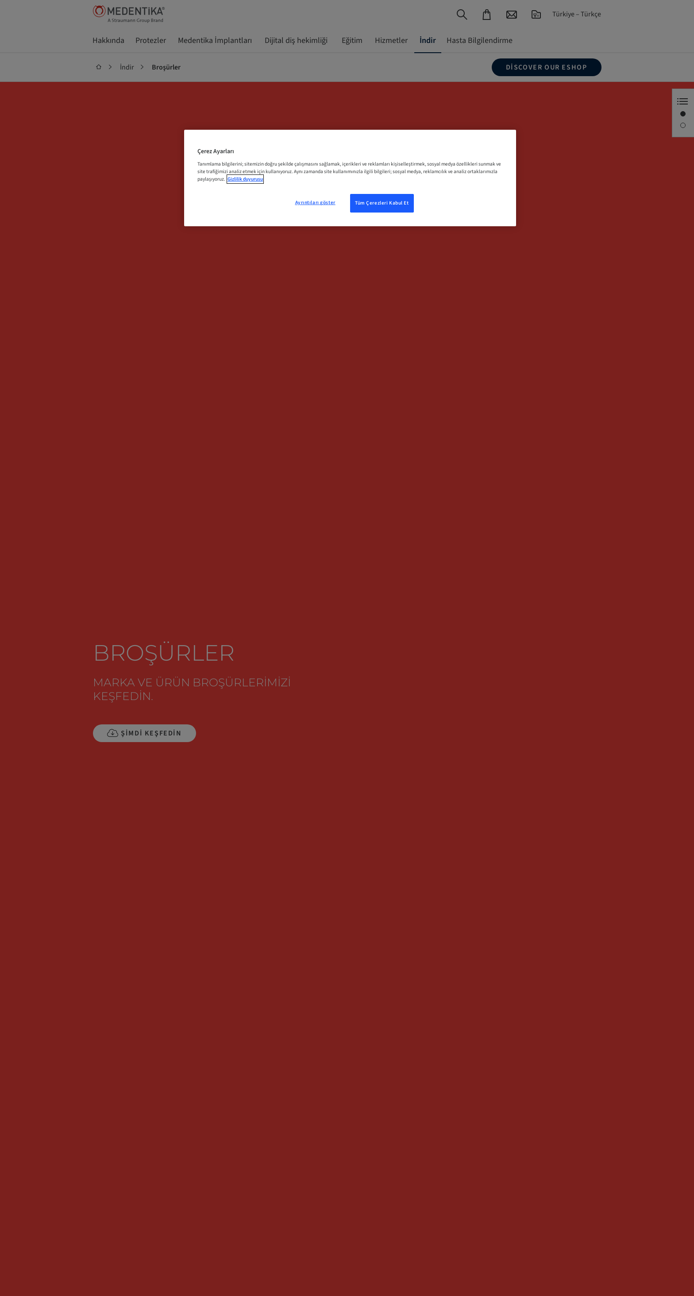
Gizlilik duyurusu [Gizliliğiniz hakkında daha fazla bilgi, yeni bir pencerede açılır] (245, 179)
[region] (350, 178)
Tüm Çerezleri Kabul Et (382, 203)
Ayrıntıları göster (315, 202)
